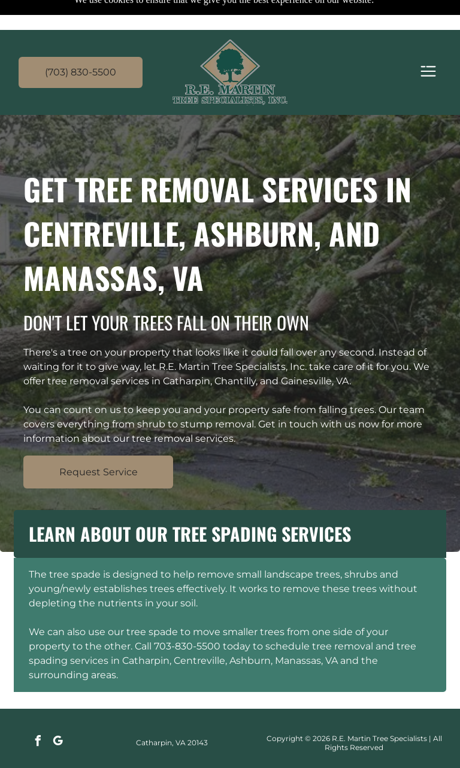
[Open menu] (428, 42)
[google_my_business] (58, 713)
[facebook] (38, 713)
